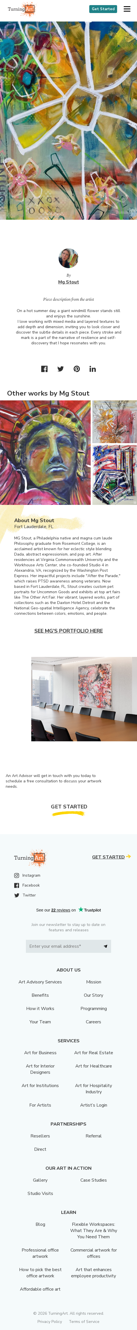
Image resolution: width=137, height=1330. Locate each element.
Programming (93, 1008)
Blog (40, 1224)
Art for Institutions (40, 1086)
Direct (40, 1149)
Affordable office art (40, 1289)
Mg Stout (68, 282)
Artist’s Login (93, 1105)
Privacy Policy (50, 1321)
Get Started (103, 9)
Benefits (40, 995)
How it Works (40, 1008)
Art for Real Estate (93, 1053)
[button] (127, 9)
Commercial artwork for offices (93, 1253)
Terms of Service (84, 1321)
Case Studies (93, 1180)
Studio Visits (40, 1193)
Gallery (40, 1180)
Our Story (93, 995)
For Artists (40, 1105)
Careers (93, 1022)
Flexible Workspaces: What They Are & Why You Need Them (93, 1230)
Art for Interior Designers (40, 1069)
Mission (93, 982)
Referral (94, 1136)
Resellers (40, 1136)
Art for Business (40, 1053)
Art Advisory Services (40, 982)
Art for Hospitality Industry (93, 1089)
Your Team (40, 1022)
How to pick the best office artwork (40, 1273)
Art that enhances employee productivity (93, 1273)
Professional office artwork (40, 1253)
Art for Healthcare (93, 1066)
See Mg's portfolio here (68, 630)
